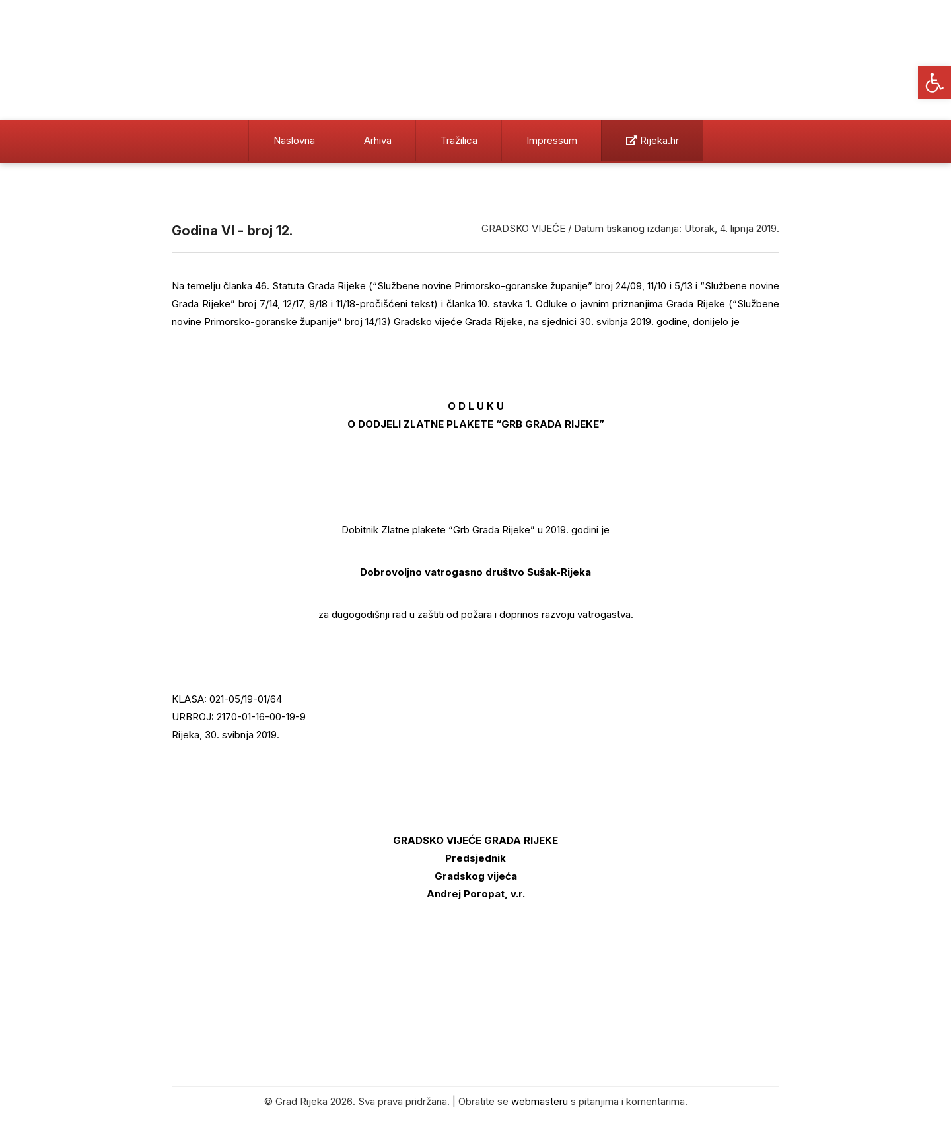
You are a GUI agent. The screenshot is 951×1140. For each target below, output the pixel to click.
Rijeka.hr (652, 140)
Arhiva (378, 140)
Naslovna (294, 140)
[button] (934, 82)
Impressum (551, 140)
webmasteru (539, 1101)
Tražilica (458, 140)
